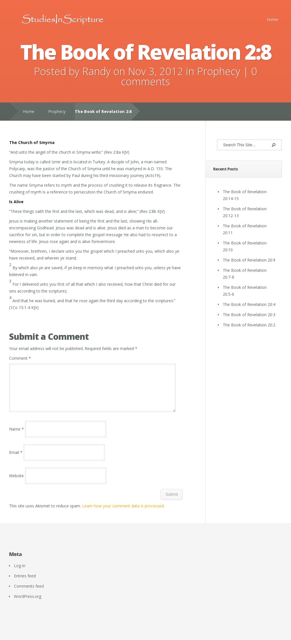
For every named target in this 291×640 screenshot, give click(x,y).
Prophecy (218, 71)
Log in (19, 572)
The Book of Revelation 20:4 (249, 304)
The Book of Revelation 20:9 (249, 260)
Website (16, 482)
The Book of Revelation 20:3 (249, 314)
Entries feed (25, 582)
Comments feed (29, 593)
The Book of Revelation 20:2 (249, 325)
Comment (20, 358)
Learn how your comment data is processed (123, 512)
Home (272, 19)
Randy (96, 71)
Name (16, 436)
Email (15, 459)
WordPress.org (27, 603)
